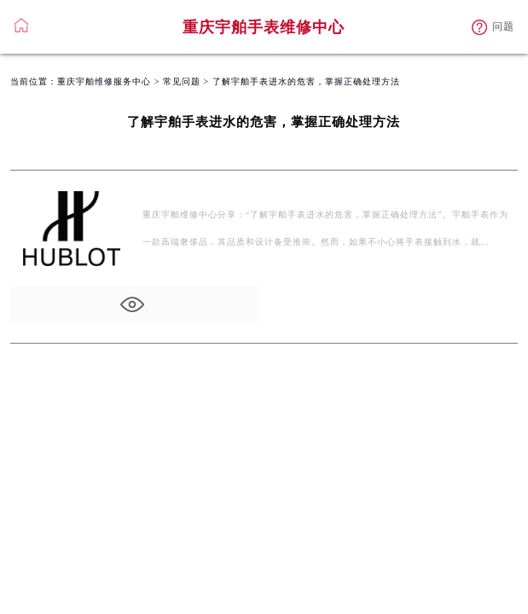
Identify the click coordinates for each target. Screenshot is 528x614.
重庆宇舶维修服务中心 (104, 81)
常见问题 (181, 81)
